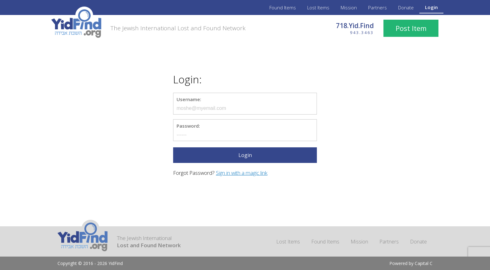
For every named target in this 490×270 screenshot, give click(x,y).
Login (431, 7)
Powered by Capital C (410, 263)
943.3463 (362, 32)
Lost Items (318, 7)
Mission (349, 7)
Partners (377, 7)
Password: (188, 126)
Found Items (282, 7)
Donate (406, 7)
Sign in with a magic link (242, 172)
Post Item (411, 28)
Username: (189, 99)
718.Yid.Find (355, 25)
